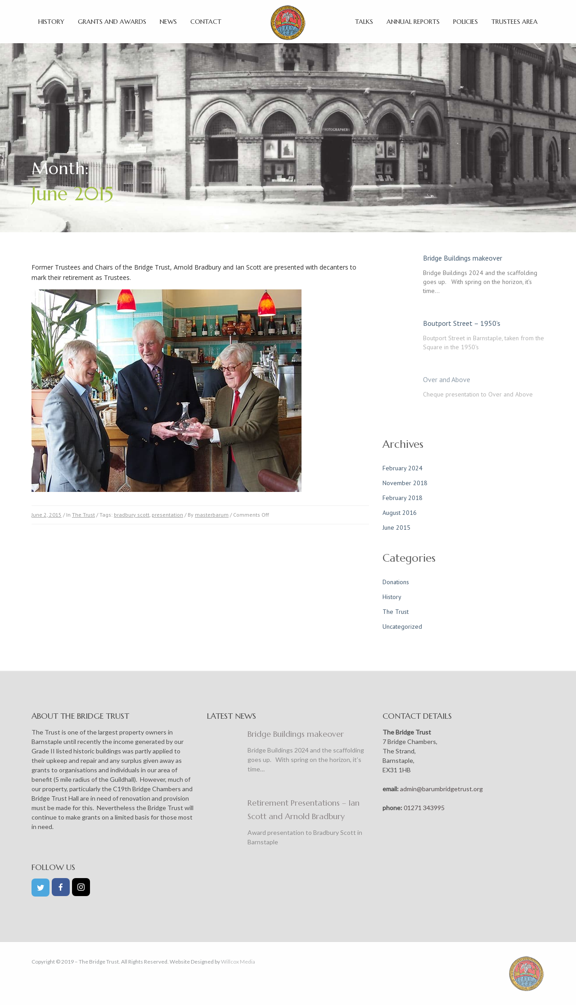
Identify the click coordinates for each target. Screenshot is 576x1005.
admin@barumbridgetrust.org (441, 789)
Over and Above (446, 379)
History (51, 22)
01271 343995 (423, 807)
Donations (395, 582)
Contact (205, 22)
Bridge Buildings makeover (462, 257)
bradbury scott (131, 514)
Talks (364, 22)
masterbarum (212, 514)
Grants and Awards (112, 22)
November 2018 (405, 483)
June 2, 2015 (47, 514)
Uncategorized (402, 626)
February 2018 (402, 498)
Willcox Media (238, 961)
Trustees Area (514, 22)
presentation (167, 514)
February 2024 (402, 468)
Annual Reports (413, 22)
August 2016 (399, 513)
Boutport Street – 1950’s (461, 323)
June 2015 (396, 527)
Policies (465, 22)
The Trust (83, 514)
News (168, 22)
